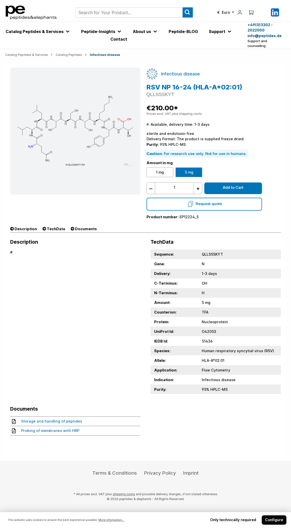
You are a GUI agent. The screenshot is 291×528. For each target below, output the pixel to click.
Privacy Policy (160, 473)
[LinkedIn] (275, 12)
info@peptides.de (265, 36)
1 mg (160, 172)
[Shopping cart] (251, 12)
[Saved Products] (263, 12)
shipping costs (124, 494)
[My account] (240, 12)
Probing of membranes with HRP (45, 430)
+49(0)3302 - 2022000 (260, 28)
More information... (111, 520)
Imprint (191, 473)
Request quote (204, 203)
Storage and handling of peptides (47, 421)
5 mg (189, 172)
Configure (274, 520)
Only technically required (233, 520)
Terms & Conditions (114, 473)
